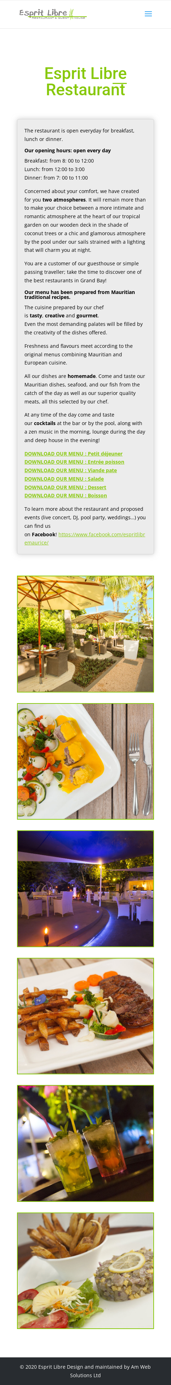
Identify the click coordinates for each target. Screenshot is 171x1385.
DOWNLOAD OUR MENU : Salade (64, 478)
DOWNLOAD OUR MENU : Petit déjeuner (73, 453)
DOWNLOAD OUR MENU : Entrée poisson (74, 461)
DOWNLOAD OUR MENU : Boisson (65, 495)
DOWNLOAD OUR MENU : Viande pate (70, 470)
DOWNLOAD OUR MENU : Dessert (65, 487)
